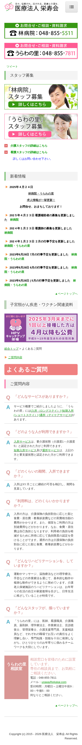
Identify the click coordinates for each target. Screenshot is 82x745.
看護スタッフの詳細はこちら (28, 152)
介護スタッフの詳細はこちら (28, 145)
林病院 (14, 219)
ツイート (12, 66)
